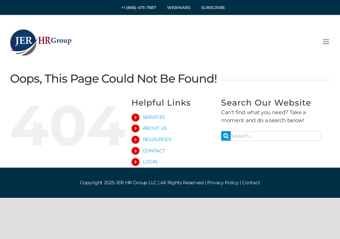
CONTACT (154, 151)
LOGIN (150, 162)
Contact (251, 183)
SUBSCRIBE (213, 7)
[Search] (226, 136)
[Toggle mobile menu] (326, 41)
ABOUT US (155, 128)
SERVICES (154, 117)
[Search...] (271, 136)
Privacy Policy (223, 183)
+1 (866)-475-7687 (139, 7)
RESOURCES (157, 139)
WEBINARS (178, 7)
